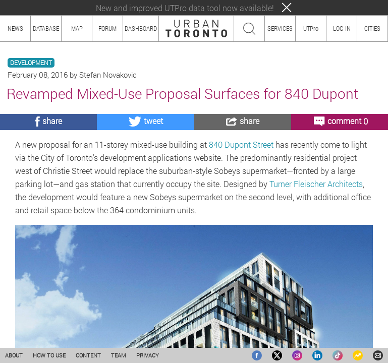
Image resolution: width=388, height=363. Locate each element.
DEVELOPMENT (31, 63)
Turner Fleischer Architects (316, 183)
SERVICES (280, 28)
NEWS (15, 28)
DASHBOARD (140, 28)
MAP (77, 28)
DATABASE (46, 28)
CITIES (372, 28)
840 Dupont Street (242, 144)
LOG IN (342, 28)
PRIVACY (147, 355)
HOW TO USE (49, 355)
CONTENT (88, 355)
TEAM (118, 355)
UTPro (310, 28)
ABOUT (14, 355)
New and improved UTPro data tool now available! (185, 8)
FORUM (107, 28)
